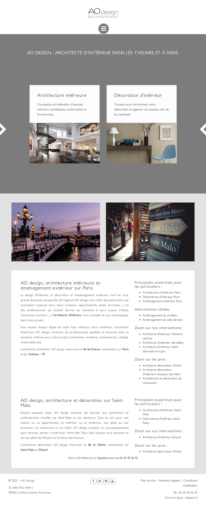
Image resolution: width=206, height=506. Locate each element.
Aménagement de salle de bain (163, 319)
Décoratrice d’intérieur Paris (161, 296)
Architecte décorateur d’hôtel (162, 365)
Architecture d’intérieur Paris (162, 292)
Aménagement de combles (160, 315)
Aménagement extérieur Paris (162, 301)
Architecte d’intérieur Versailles (163, 342)
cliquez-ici (191, 497)
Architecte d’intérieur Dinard (162, 437)
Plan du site (148, 480)
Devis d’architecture (81, 457)
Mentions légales (169, 480)
